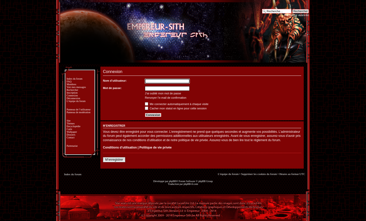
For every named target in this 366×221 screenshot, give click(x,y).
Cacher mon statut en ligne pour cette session (176, 108)
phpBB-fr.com (191, 184)
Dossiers (71, 134)
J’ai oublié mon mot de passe (163, 93)
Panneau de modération (78, 112)
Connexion (72, 95)
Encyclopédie (73, 126)
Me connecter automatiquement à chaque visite (176, 104)
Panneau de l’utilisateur (78, 109)
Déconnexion (73, 98)
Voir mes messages (76, 87)
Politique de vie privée (155, 147)
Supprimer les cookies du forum (259, 173)
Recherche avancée (296, 15)
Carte (69, 129)
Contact (70, 137)
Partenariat (72, 145)
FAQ (69, 81)
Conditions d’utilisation (120, 147)
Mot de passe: (112, 88)
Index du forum (74, 78)
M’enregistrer (114, 159)
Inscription (72, 92)
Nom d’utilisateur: (115, 80)
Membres (71, 84)
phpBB (172, 181)
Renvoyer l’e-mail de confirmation (165, 97)
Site (69, 120)
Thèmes (71, 123)
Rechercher (72, 90)
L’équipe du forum (76, 101)
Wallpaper (72, 131)
